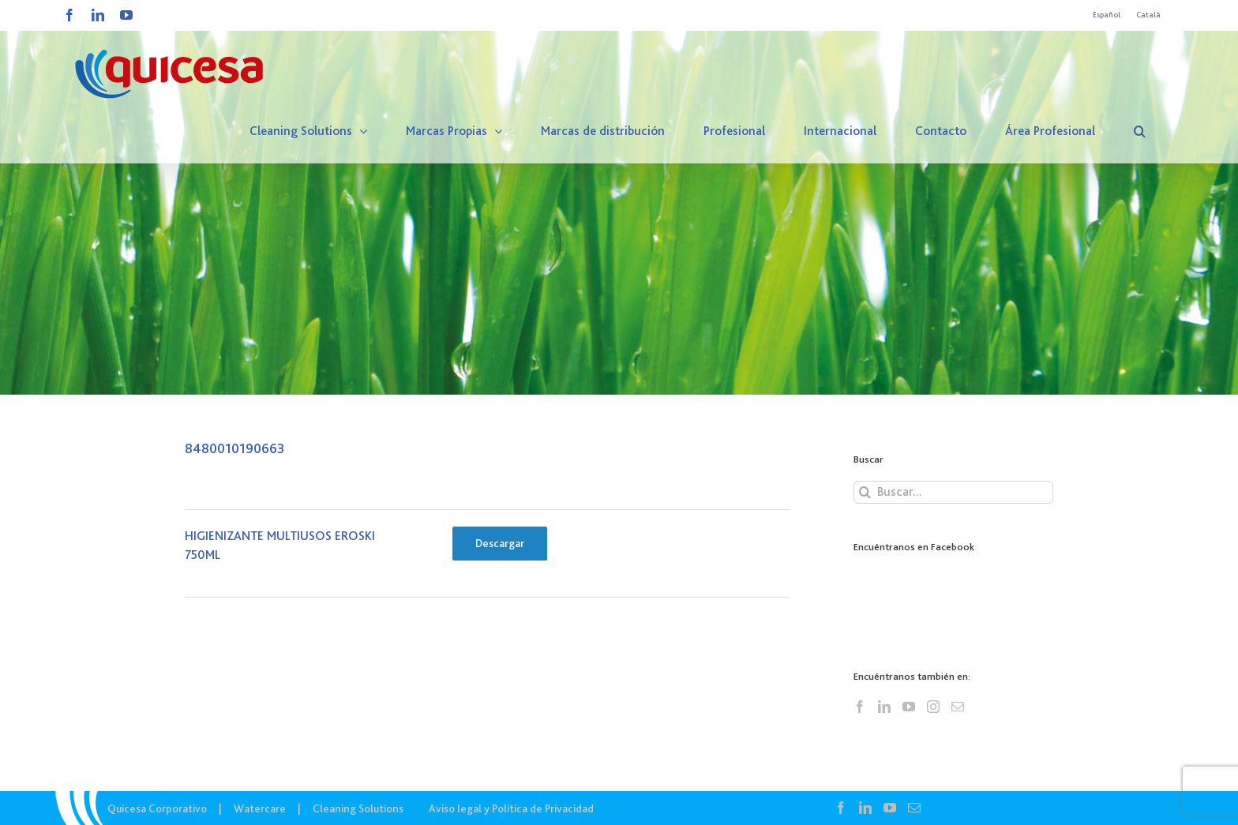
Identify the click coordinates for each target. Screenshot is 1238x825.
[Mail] (957, 706)
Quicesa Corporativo (157, 808)
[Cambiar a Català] (1148, 15)
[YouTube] (908, 706)
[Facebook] (859, 706)
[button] (1139, 131)
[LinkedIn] (884, 706)
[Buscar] (864, 492)
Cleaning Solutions (358, 808)
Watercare (260, 808)
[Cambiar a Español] (1106, 15)
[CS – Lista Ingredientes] (619, 197)
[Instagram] (933, 706)
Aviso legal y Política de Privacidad (511, 808)
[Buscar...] (953, 492)
